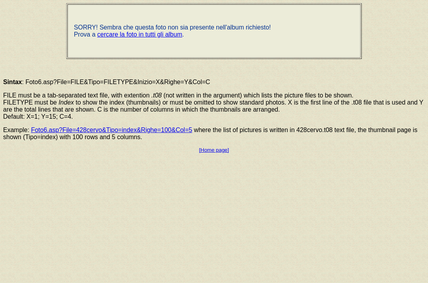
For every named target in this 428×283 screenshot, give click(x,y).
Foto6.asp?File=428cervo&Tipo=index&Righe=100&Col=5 (111, 130)
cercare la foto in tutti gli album (139, 34)
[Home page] (214, 150)
